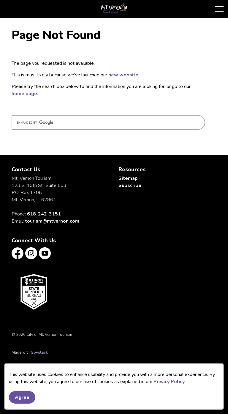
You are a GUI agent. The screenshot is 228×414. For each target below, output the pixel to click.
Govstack (39, 352)
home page (24, 93)
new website (123, 75)
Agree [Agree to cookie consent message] (22, 403)
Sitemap (128, 178)
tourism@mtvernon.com (52, 221)
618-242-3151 (44, 214)
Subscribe (129, 185)
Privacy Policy (169, 387)
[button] (34, 292)
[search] (108, 122)
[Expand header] (219, 9)
